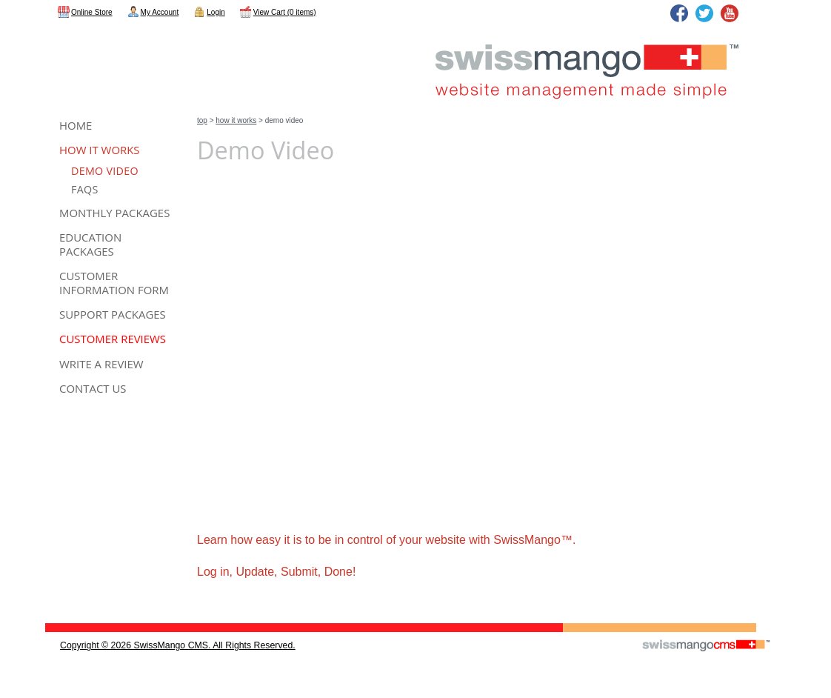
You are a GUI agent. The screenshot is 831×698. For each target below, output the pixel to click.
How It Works (236, 120)
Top (202, 120)
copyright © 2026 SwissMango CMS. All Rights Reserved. (178, 645)
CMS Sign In (54, 614)
